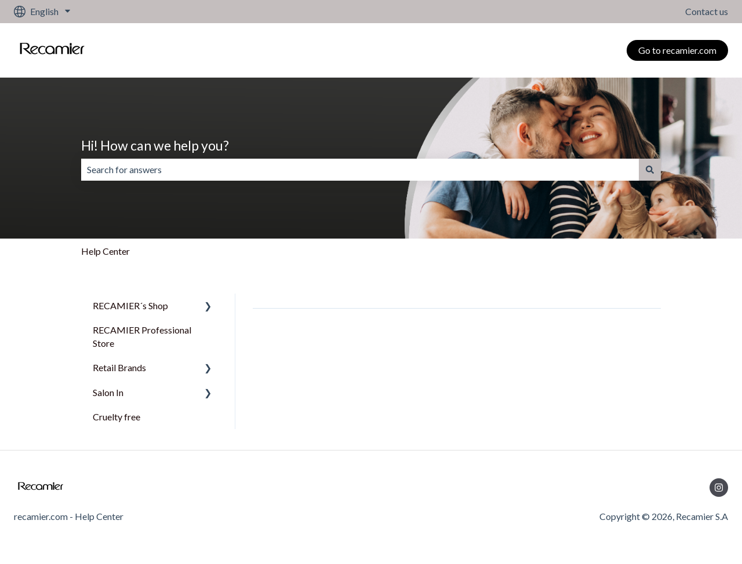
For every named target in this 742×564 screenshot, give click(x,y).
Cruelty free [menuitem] (116, 416)
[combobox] (360, 170)
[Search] (650, 170)
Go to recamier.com (677, 50)
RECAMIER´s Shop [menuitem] (130, 305)
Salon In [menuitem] (108, 392)
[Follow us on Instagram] (719, 487)
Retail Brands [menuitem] (119, 367)
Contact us (706, 11)
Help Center (105, 251)
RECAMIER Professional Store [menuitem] (142, 336)
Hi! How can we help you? (155, 145)
